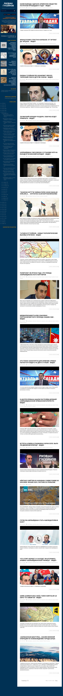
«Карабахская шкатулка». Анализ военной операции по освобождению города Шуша (39, 644)
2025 (3, 105)
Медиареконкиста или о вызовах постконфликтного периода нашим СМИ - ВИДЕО (38, 321)
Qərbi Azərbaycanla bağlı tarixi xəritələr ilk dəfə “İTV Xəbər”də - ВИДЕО (38, 602)
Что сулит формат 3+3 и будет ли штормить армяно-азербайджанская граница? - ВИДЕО (39, 565)
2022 (3, 110)
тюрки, (27, 82)
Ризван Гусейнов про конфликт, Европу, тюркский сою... (9, 122)
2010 (3, 220)
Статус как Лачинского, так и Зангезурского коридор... (9, 169)
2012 (3, 216)
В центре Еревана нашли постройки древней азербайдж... (8, 147)
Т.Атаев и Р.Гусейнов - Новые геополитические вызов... (9, 134)
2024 (3, 106)
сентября (5, 185)
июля (4, 189)
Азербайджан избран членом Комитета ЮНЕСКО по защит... (9, 178)
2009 (3, 221)
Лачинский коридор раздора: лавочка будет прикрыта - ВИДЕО (37, 119)
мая (4, 192)
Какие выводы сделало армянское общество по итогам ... (8, 115)
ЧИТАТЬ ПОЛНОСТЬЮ (54, 35)
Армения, (35, 9)
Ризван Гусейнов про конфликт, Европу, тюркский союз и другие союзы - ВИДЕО (37, 78)
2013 (3, 214)
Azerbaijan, (46, 199)
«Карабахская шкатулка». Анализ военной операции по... (9, 165)
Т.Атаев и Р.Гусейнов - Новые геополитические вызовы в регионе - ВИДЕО (39, 237)
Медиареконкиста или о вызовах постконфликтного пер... (9, 140)
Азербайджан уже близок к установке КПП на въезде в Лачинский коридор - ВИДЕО (39, 155)
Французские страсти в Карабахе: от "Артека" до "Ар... (9, 119)
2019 (3, 204)
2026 (3, 103)
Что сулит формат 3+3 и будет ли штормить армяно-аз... (9, 159)
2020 (3, 202)
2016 (3, 209)
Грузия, (41, 81)
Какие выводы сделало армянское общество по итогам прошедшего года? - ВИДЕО (38, 5)
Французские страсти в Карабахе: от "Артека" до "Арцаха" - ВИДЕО (36, 42)
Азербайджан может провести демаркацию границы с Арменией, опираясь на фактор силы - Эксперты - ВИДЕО (11, 46)
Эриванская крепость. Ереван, (33, 410)
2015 (3, 211)
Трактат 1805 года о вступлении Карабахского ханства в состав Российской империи (11, 72)
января (4, 199)
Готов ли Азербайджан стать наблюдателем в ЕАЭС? (9, 156)
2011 (3, 218)
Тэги (5, 14)
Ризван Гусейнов (10, 91)
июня (4, 191)
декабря (5, 113)
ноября (4, 182)
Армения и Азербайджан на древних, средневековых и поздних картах (12, 63)
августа (5, 187)
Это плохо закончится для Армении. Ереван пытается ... (9, 144)
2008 (3, 223)
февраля (5, 198)
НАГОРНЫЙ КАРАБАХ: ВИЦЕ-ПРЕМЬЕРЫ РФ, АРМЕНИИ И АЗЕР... (9, 174)
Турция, (24, 82)
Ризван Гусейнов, (50, 9)
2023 (3, 108)
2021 (3, 112)
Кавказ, (41, 9)
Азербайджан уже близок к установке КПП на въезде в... (9, 129)
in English (8, 14)
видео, (38, 9)
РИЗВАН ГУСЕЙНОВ (8, 4)
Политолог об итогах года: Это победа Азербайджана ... (9, 137)
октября (5, 184)
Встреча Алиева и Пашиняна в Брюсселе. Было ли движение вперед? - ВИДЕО (38, 448)
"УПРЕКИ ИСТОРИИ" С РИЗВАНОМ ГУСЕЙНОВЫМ (9, 18)
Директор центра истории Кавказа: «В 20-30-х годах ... (9, 171)
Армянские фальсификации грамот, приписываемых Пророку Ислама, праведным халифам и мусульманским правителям (10, 81)
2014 (3, 212)
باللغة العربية (13, 14)
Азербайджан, (30, 9)
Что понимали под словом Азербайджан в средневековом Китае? (12, 55)
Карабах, (45, 9)
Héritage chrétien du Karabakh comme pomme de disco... (9, 153)
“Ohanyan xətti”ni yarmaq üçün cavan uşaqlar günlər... (9, 131)
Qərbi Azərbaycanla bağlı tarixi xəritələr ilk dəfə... (9, 162)
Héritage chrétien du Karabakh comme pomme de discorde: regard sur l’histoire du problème (39, 486)
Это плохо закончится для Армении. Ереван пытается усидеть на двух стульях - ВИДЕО (39, 366)
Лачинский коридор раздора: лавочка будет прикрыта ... (9, 126)
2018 (3, 205)
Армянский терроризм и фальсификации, (45, 325)
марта (4, 196)
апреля (4, 194)
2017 (3, 207)
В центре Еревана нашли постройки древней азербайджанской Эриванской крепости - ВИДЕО (37, 405)
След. (56, 686)
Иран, (41, 281)
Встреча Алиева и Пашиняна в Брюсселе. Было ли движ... (9, 151)
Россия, (55, 45)
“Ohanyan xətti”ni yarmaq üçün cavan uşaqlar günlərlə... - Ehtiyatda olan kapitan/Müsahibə (36, 195)
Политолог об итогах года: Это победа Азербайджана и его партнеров (37, 278)
